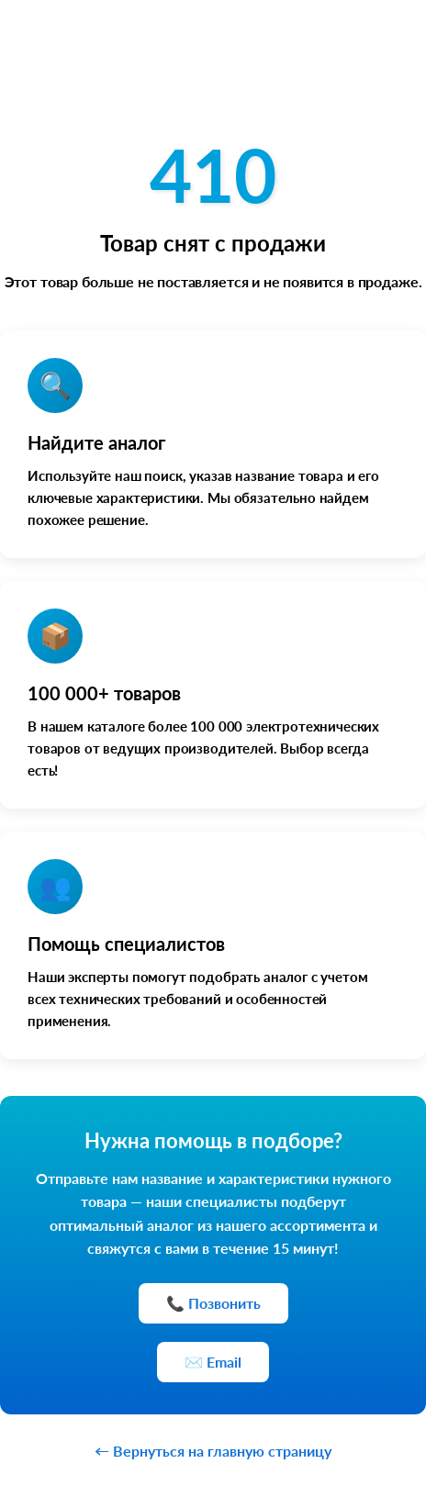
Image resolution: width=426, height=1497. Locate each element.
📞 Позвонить (213, 1303)
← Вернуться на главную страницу (213, 1450)
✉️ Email (213, 1361)
